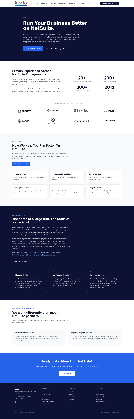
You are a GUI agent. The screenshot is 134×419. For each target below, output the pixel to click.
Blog (70, 401)
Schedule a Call (100, 394)
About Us (71, 392)
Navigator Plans (46, 404)
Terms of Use (115, 412)
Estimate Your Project (33, 49)
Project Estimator (100, 397)
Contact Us (99, 392)
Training (44, 397)
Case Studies (72, 399)
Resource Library (100, 401)
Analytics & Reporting (48, 401)
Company (82, 3)
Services (43, 3)
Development (45, 399)
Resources (72, 3)
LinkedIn (18, 402)
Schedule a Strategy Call (109, 3)
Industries (53, 3)
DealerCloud (62, 3)
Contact (90, 3)
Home (36, 3)
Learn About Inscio (20, 261)
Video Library (99, 399)
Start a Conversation (21, 164)
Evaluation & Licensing (48, 392)
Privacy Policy (105, 412)
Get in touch (67, 373)
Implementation (46, 394)
